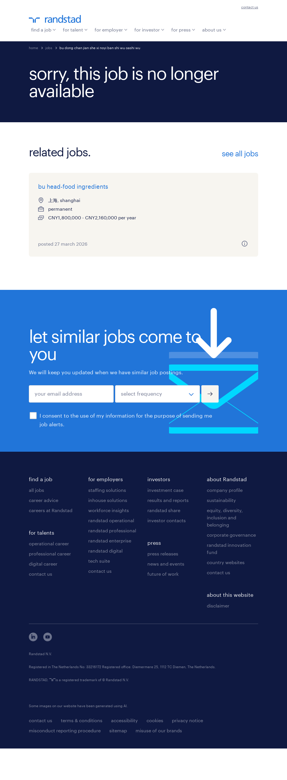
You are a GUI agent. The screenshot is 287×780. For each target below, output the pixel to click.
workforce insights (108, 541)
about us (214, 29)
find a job (43, 29)
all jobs (36, 521)
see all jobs (240, 153)
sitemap (118, 762)
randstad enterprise (109, 572)
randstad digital (105, 582)
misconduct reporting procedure (65, 762)
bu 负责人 (130, 186)
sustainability (221, 531)
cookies (155, 752)
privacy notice (187, 752)
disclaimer (218, 637)
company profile (225, 521)
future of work (163, 605)
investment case (165, 521)
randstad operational (111, 552)
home (33, 48)
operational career (49, 575)
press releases (162, 585)
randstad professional (112, 562)
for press (183, 29)
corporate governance (231, 566)
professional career (50, 585)
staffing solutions (107, 521)
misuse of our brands (159, 762)
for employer (111, 29)
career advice (43, 531)
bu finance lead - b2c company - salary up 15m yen (220, 195)
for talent (75, 29)
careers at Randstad (50, 541)
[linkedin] (33, 671)
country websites (226, 593)
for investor (149, 29)
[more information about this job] (87, 269)
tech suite (99, 592)
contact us (249, 7)
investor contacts (166, 552)
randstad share (163, 541)
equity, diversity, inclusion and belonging (225, 549)
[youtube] (47, 671)
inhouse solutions (107, 531)
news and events (165, 595)
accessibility (124, 752)
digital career (43, 595)
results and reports (168, 531)
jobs (48, 48)
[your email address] (71, 425)
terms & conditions (81, 752)
